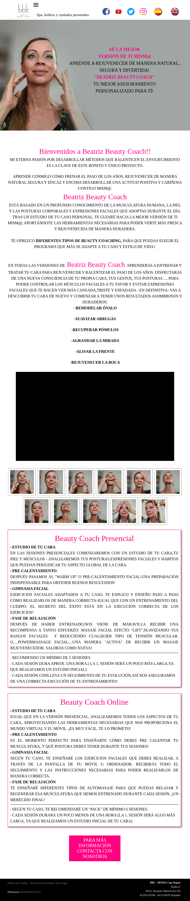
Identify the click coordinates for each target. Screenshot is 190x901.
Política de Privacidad (41, 883)
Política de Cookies (17, 883)
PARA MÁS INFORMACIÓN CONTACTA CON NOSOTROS (95, 848)
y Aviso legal (60, 883)
